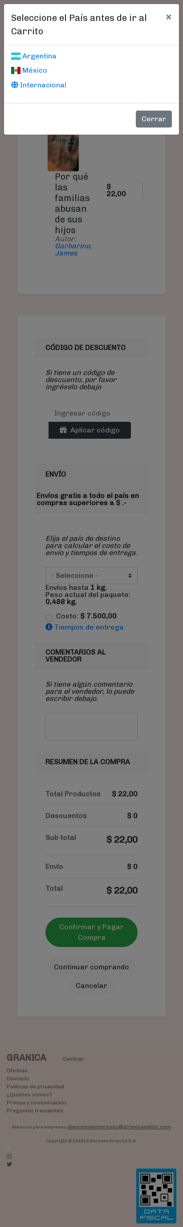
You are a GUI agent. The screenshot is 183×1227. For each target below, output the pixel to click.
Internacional (38, 85)
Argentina (34, 56)
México (29, 70)
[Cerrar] (168, 16)
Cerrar (154, 119)
